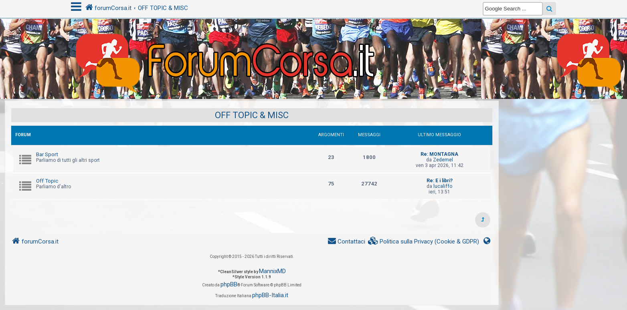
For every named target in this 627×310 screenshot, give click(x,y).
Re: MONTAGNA (439, 154)
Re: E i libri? (440, 180)
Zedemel (443, 160)
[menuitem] (423, 242)
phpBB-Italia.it (270, 295)
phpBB (228, 284)
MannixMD (272, 271)
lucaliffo (442, 186)
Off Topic (47, 181)
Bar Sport (47, 154)
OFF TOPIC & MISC (252, 115)
